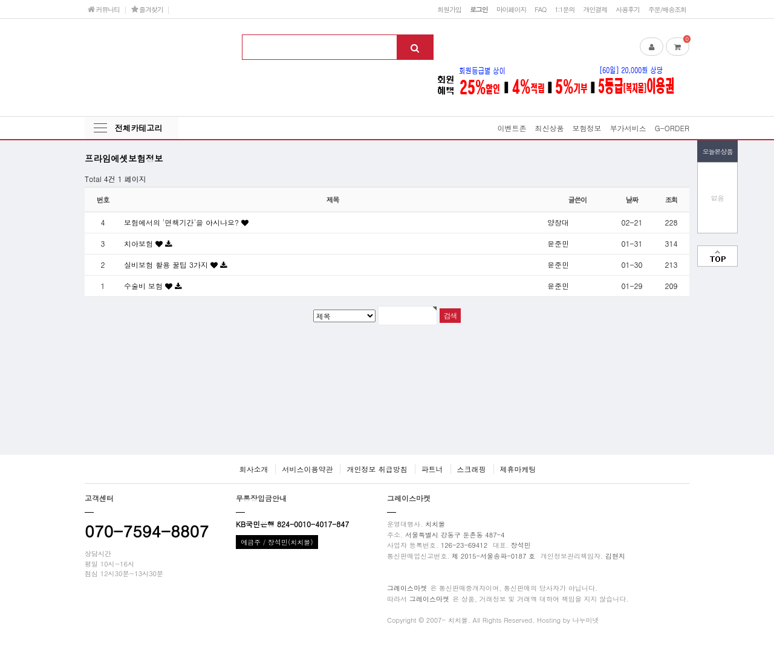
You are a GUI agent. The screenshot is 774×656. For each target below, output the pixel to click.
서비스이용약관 (307, 469)
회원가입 (449, 9)
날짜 (632, 199)
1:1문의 (564, 9)
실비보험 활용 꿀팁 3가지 (167, 264)
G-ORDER (672, 128)
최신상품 (549, 128)
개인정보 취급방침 (376, 469)
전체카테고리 (138, 128)
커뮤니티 (104, 9)
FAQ (540, 9)
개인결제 (595, 9)
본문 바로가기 (0, 0)
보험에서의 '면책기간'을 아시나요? (182, 222)
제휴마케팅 (518, 469)
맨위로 (717, 256)
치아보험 (139, 243)
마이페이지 (511, 9)
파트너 (432, 469)
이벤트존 (512, 128)
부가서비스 (628, 128)
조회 (671, 199)
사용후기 (628, 9)
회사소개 (253, 469)
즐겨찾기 (147, 9)
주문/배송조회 (667, 9)
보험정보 (587, 128)
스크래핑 (471, 469)
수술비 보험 (144, 286)
